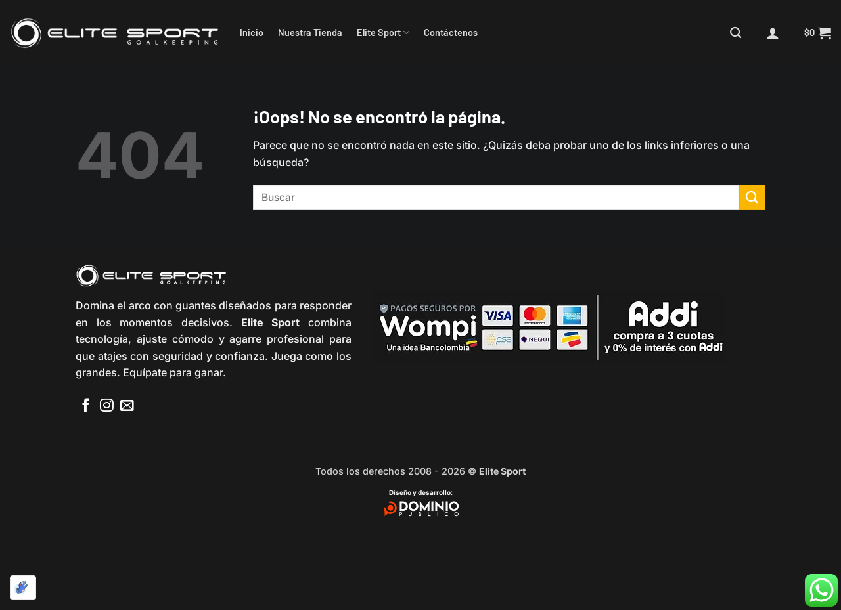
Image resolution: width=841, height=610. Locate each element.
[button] (772, 32)
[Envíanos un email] (127, 406)
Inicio (251, 32)
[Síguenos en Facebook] (86, 406)
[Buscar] (735, 33)
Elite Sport (383, 32)
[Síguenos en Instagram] (107, 406)
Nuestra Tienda (310, 32)
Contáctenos (451, 32)
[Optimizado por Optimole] (23, 587)
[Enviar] (752, 197)
